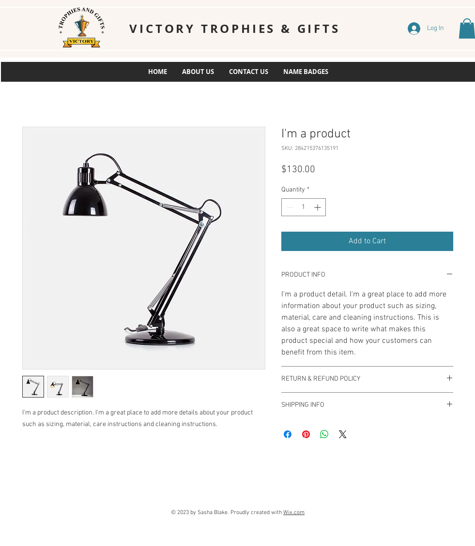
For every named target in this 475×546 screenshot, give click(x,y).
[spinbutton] (303, 207)
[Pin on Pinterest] (306, 434)
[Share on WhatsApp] (324, 434)
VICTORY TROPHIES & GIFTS (234, 28)
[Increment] (318, 207)
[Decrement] (289, 207)
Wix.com (294, 512)
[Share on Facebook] (287, 434)
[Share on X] (343, 434)
